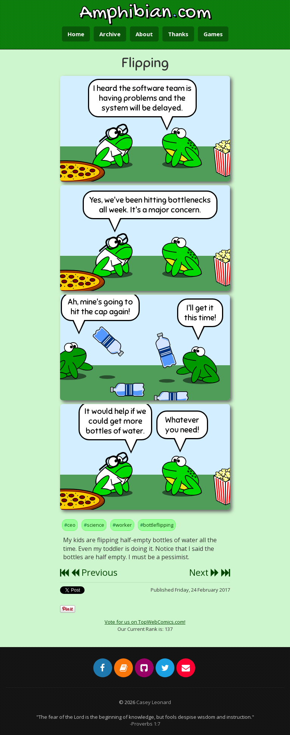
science (95, 524)
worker (124, 524)
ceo (71, 524)
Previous (94, 572)
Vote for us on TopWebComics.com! (145, 621)
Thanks (178, 34)
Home (76, 34)
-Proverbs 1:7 (145, 723)
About (144, 34)
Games (213, 34)
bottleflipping (158, 524)
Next (204, 572)
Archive (109, 34)
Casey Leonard (153, 702)
